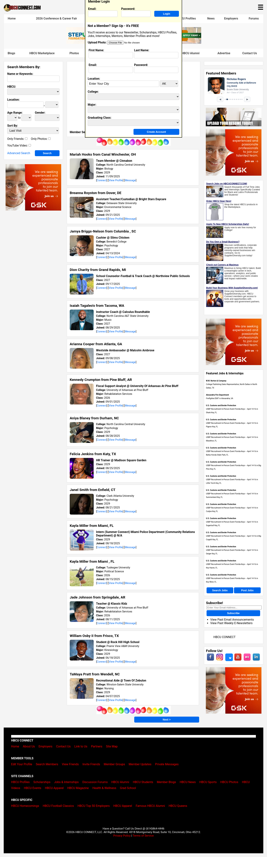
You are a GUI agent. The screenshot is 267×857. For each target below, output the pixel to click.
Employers (231, 18)
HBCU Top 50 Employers (94, 806)
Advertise (223, 53)
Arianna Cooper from (96, 344)
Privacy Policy (122, 835)
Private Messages (167, 764)
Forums (254, 18)
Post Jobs (247, 590)
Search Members (47, 764)
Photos (74, 53)
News (211, 18)
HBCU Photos (229, 782)
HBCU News (188, 782)
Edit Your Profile (21, 764)
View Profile (116, 180)
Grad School (128, 788)
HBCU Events (32, 788)
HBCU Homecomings (25, 806)
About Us (29, 746)
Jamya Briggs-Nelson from (103, 231)
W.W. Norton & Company (216, 381)
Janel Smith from (92, 490)
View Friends (70, 764)
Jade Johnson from (97, 597)
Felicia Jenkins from (93, 454)
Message (130, 180)
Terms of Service (143, 835)
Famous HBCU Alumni (185, 53)
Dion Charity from (98, 270)
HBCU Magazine (78, 788)
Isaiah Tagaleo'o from (97, 305)
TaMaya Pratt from (95, 674)
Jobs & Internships (66, 782)
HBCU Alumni (120, 782)
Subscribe (233, 613)
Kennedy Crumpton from (101, 380)
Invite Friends (91, 764)
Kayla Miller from (91, 525)
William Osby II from (94, 636)
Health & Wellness (104, 788)
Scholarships (41, 782)
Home (12, 18)
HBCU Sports (208, 782)
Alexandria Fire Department (217, 395)
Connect (102, 180)
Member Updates (140, 764)
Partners (96, 746)
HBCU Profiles (186, 18)
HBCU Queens (178, 806)
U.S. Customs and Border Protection (221, 405)
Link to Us (80, 746)
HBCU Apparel (54, 788)
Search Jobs (220, 590)
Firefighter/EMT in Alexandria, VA (219, 398)
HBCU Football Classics (58, 806)
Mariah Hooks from (103, 154)
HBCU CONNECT (224, 637)
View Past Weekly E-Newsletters (231, 623)
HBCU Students (143, 782)
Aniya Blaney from (94, 418)
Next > (167, 719)
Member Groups (114, 764)
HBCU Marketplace (42, 53)
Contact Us (249, 53)
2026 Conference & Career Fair (56, 18)
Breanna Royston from (95, 193)
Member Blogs (166, 782)
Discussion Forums (95, 782)
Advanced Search (18, 153)
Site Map (112, 746)
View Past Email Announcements (232, 619)
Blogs (11, 53)
